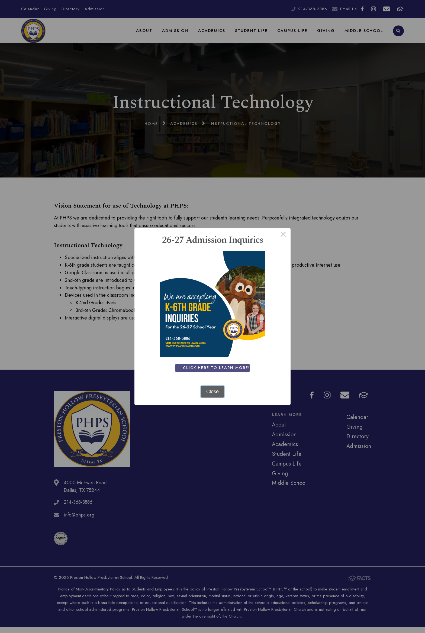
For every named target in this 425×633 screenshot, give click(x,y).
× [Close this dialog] (283, 235)
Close (212, 391)
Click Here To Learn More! (217, 367)
